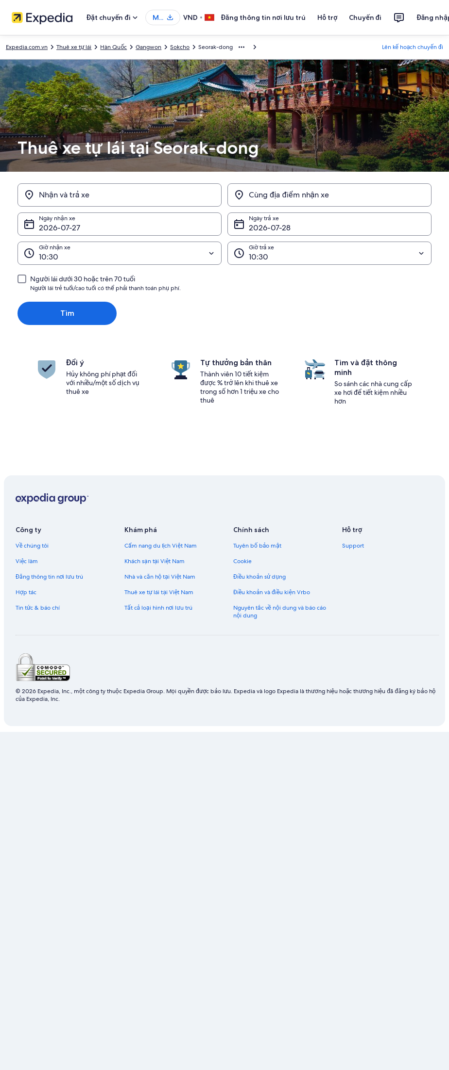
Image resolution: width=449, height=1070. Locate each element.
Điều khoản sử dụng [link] (259, 577)
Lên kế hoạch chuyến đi (412, 47)
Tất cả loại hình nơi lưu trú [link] (158, 608)
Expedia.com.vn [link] (27, 47)
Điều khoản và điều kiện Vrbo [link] (271, 592)
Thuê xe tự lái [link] (73, 47)
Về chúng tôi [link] (32, 546)
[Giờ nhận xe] (119, 253)
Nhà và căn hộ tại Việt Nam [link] (159, 577)
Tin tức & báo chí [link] (38, 608)
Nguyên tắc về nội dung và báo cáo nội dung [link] (279, 611)
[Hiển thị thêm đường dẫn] (241, 47)
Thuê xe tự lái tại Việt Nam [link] (158, 592)
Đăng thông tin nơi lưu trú (263, 17)
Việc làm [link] (27, 561)
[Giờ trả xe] (329, 253)
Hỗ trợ (327, 17)
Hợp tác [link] (26, 592)
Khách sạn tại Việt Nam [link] (154, 561)
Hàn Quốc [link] (113, 47)
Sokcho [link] (180, 47)
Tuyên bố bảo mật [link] (257, 546)
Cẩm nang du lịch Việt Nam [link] (160, 546)
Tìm (67, 313)
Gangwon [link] (148, 47)
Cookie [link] (242, 561)
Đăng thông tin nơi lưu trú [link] (49, 577)
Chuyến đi (365, 17)
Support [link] (353, 546)
